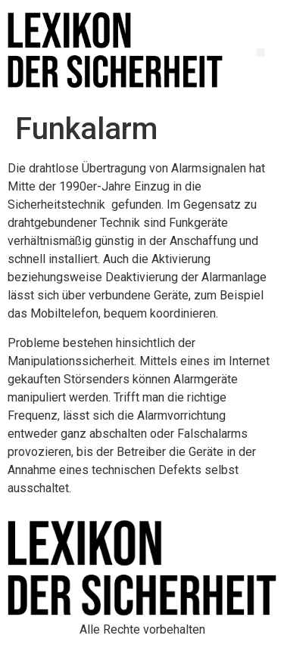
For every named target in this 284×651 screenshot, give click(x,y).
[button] (261, 52)
